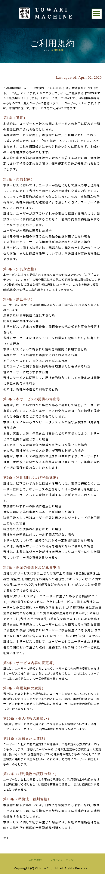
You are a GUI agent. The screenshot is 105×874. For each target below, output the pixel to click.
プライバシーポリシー (63, 859)
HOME (45, 49)
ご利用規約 (35, 859)
